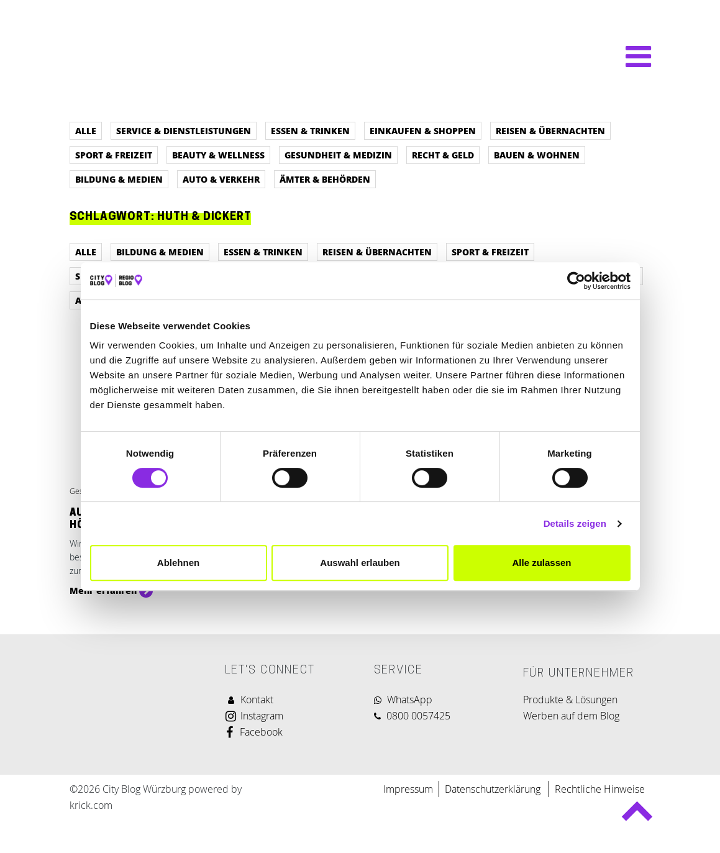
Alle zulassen (541, 562)
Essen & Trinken (310, 130)
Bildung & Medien (119, 179)
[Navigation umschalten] (632, 56)
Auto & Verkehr (221, 179)
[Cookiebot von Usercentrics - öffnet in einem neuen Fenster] (576, 280)
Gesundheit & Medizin (338, 154)
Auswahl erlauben (359, 562)
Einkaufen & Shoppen (423, 130)
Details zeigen (575, 523)
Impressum (408, 789)
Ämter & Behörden (325, 179)
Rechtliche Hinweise (600, 789)
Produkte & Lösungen (570, 699)
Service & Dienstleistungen (183, 130)
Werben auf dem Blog (571, 716)
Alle (85, 130)
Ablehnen (178, 562)
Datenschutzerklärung (494, 789)
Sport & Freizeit (113, 154)
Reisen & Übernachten (550, 130)
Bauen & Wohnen (537, 154)
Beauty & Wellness (218, 154)
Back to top (637, 816)
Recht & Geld (443, 154)
